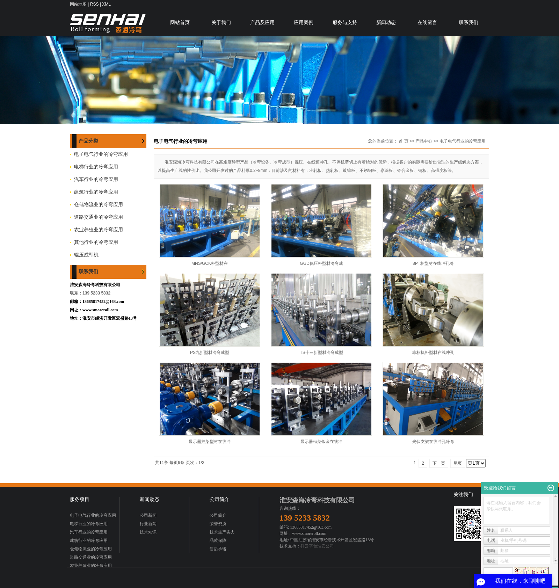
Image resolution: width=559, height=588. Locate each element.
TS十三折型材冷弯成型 (321, 352)
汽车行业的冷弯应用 (96, 179)
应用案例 (303, 22)
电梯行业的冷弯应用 (96, 166)
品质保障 (218, 540)
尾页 (457, 463)
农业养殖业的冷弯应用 (98, 229)
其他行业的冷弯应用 (96, 242)
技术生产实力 (222, 532)
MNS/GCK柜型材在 (209, 263)
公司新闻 (148, 515)
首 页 (403, 141)
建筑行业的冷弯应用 (96, 192)
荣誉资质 (218, 523)
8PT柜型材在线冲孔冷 (433, 263)
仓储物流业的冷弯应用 (98, 204)
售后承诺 (218, 548)
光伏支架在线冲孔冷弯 (433, 441)
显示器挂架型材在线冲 (210, 441)
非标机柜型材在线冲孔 (433, 352)
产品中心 (423, 141)
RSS (94, 4)
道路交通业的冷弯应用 (98, 217)
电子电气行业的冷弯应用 (101, 154)
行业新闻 (148, 523)
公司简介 (218, 515)
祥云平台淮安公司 (317, 546)
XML (106, 4)
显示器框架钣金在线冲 (321, 441)
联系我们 (468, 22)
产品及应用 (262, 22)
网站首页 (180, 22)
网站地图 (78, 4)
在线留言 (427, 22)
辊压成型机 (86, 254)
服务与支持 (345, 22)
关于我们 (221, 22)
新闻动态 (386, 22)
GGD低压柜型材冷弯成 (321, 263)
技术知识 (148, 532)
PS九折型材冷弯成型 (209, 352)
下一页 (439, 463)
